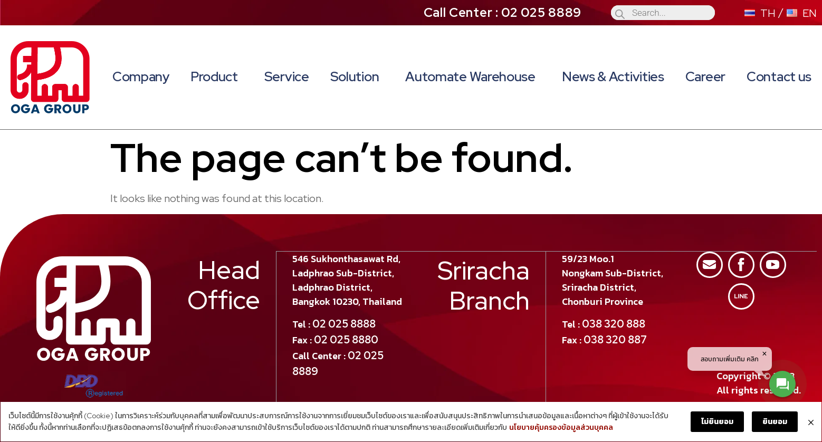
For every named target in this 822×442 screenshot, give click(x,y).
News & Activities (613, 76)
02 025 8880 (346, 339)
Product (216, 76)
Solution (357, 76)
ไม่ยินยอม (718, 422)
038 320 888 (613, 323)
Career (705, 76)
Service (286, 76)
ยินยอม (775, 422)
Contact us (779, 76)
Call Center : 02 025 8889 (503, 12)
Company (140, 76)
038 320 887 (615, 339)
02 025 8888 (344, 323)
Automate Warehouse (473, 76)
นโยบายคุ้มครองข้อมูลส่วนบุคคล (561, 428)
